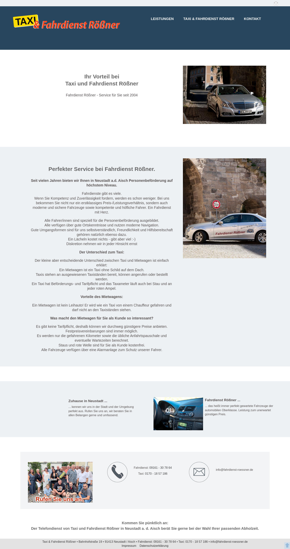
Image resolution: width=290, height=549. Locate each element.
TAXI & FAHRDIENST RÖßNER (208, 19)
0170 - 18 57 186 (155, 473)
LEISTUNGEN (162, 19)
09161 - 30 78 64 (160, 467)
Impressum (129, 545)
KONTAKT (252, 19)
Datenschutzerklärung (154, 545)
